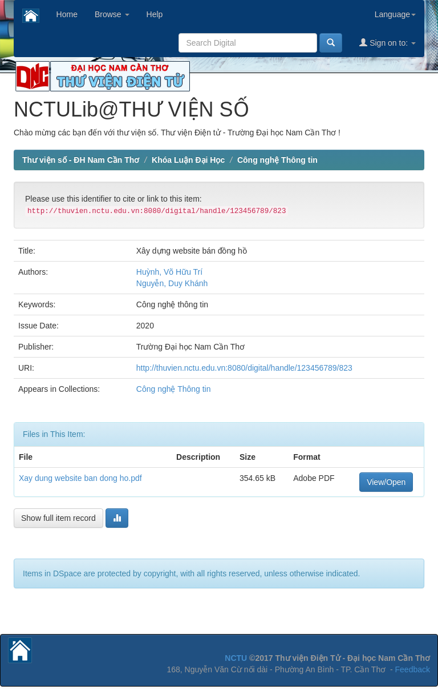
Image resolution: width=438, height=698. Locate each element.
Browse (112, 14)
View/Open (386, 482)
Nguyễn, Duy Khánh (172, 283)
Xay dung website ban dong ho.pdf (80, 478)
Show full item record (58, 518)
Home (67, 14)
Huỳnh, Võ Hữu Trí (169, 271)
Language (395, 14)
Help (155, 14)
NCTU (236, 658)
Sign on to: (387, 42)
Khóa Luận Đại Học (188, 160)
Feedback (412, 669)
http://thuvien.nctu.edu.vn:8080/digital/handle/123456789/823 (244, 367)
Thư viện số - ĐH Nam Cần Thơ (80, 160)
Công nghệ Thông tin (277, 160)
